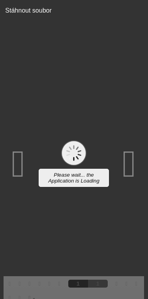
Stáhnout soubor (26, 10)
